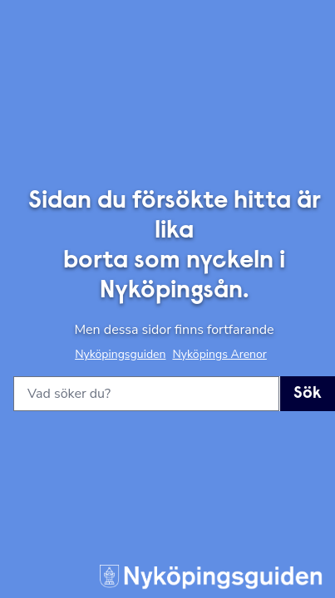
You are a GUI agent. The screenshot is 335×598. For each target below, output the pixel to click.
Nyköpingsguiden (120, 354)
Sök (307, 393)
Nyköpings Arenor (219, 354)
